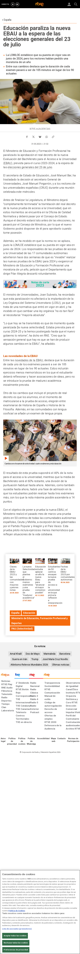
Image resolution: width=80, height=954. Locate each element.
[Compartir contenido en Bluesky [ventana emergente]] (40, 136)
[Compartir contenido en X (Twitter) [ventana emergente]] (33, 136)
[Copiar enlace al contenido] (53, 136)
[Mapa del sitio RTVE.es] (53, 740)
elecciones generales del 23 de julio (30, 167)
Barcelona (64, 653)
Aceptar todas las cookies (15, 936)
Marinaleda (49, 653)
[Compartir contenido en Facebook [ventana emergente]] (27, 136)
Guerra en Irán (19, 659)
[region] (40, 912)
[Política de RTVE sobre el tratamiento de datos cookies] (21, 741)
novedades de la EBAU (29, 360)
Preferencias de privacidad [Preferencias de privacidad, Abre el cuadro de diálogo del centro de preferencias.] (16, 950)
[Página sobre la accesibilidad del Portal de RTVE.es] (43, 738)
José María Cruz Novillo (55, 659)
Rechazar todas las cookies (16, 943)
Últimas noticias (60, 664)
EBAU (7, 163)
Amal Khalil (16, 653)
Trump (34, 659)
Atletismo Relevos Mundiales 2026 (29, 664)
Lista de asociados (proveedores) (17, 929)
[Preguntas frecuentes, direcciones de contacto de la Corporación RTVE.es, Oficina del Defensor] (61, 738)
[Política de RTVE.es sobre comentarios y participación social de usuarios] (73, 740)
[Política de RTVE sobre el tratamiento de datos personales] (12, 741)
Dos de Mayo (33, 653)
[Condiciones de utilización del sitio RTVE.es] (3, 740)
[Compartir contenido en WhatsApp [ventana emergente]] (46, 136)
